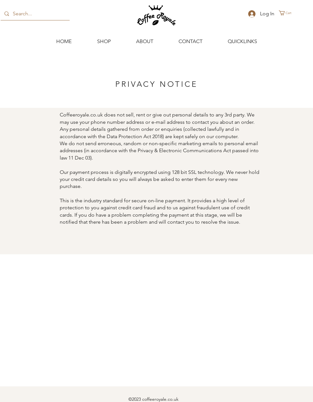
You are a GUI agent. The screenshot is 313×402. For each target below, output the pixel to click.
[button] (288, 13)
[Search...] (34, 13)
